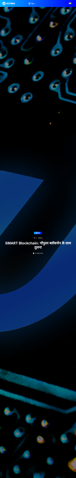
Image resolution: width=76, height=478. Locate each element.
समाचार (40, 238)
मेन (34, 238)
